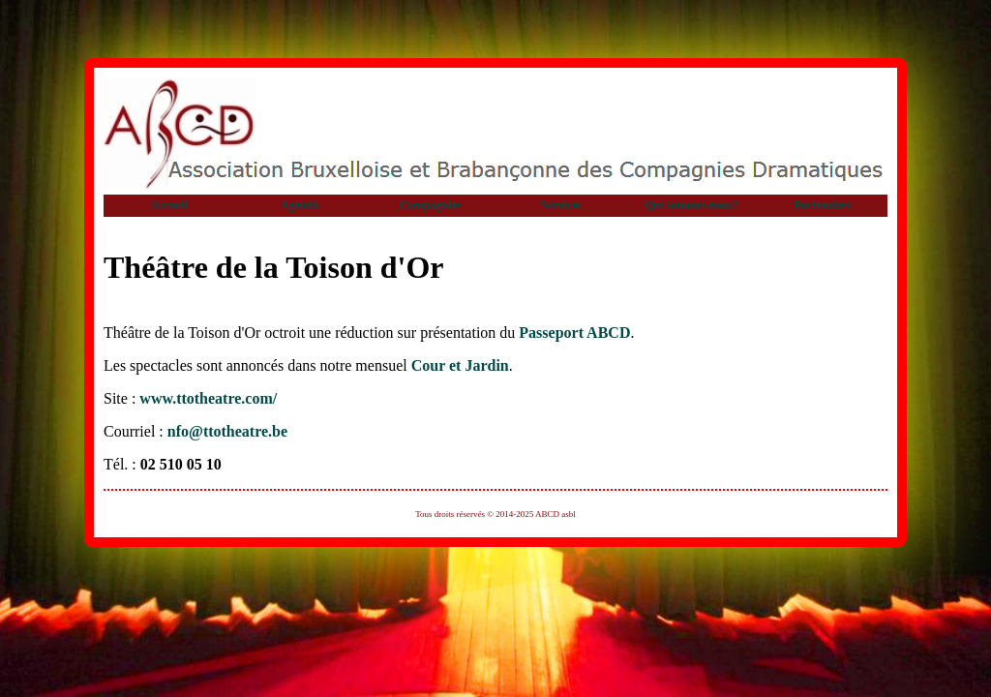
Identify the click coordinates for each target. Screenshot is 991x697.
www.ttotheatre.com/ (208, 398)
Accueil (169, 205)
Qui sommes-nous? (691, 205)
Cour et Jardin (460, 365)
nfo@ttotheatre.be (227, 431)
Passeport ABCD (574, 332)
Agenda (299, 205)
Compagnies (430, 205)
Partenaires (822, 205)
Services (561, 205)
